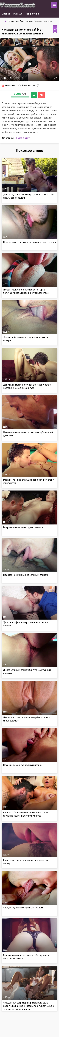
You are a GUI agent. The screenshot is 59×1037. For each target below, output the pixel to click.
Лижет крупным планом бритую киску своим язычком (27, 671)
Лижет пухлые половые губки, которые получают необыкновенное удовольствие (26, 291)
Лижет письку (22, 137)
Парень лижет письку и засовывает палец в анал (29, 242)
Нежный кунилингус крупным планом (22, 764)
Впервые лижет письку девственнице (23, 527)
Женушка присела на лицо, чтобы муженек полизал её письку (26, 956)
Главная (6, 13)
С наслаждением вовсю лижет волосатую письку (25, 861)
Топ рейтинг (32, 13)
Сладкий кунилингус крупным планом (23, 907)
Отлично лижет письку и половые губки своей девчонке (28, 434)
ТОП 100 (17, 13)
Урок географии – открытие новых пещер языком (25, 624)
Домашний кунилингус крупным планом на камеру (25, 338)
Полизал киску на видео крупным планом (25, 574)
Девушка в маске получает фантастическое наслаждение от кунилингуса (27, 386)
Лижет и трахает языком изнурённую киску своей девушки (26, 719)
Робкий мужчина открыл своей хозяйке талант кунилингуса (28, 481)
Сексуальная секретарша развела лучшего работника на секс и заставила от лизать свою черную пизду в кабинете (28, 1006)
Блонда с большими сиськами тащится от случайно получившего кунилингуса (25, 814)
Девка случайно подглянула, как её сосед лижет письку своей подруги (29, 196)
